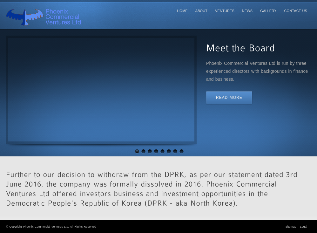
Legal (303, 226)
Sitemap (291, 226)
